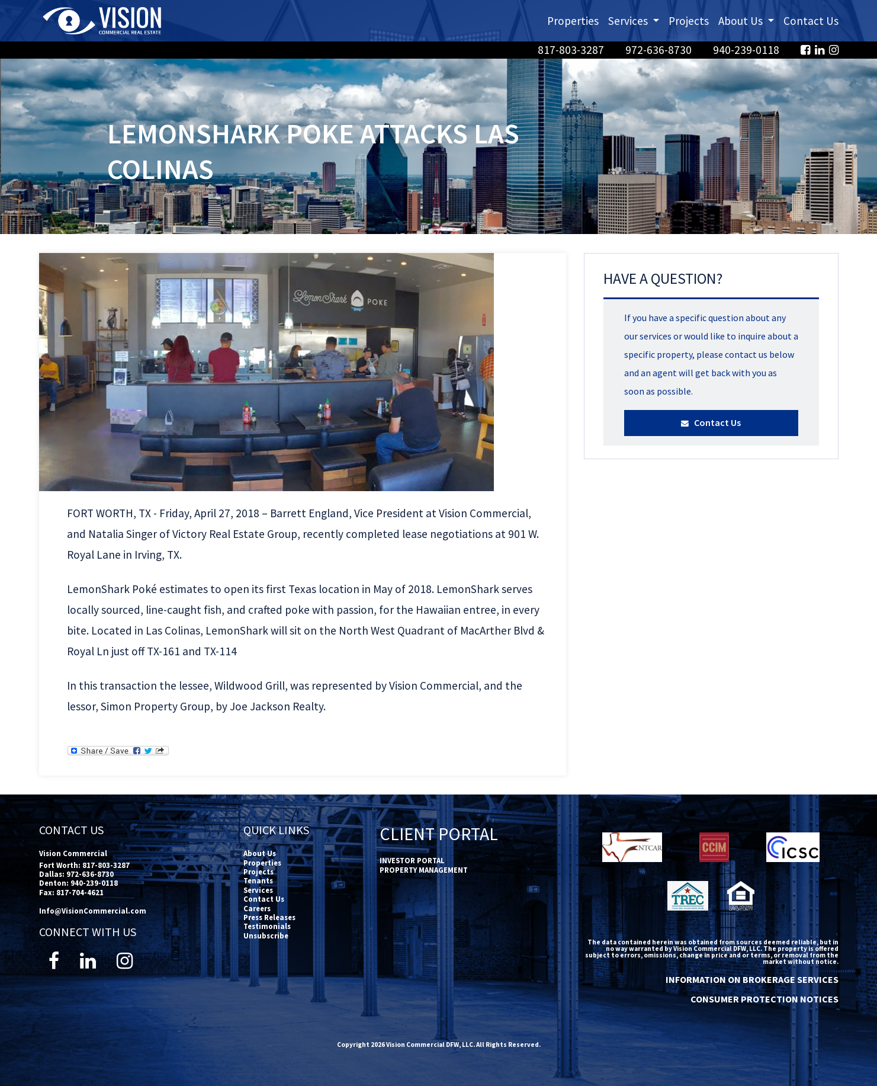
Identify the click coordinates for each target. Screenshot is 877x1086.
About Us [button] (748, 20)
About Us (259, 853)
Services (258, 890)
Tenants (258, 880)
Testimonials (267, 926)
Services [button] (636, 20)
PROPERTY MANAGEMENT (424, 869)
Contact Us (811, 21)
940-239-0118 (747, 50)
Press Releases (269, 917)
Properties (573, 21)
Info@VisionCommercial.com (92, 910)
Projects (689, 21)
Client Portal (439, 833)
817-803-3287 (572, 50)
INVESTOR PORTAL (412, 860)
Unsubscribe (265, 935)
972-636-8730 (659, 50)
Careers (257, 908)
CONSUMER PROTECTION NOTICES (764, 999)
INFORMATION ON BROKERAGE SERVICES (752, 979)
